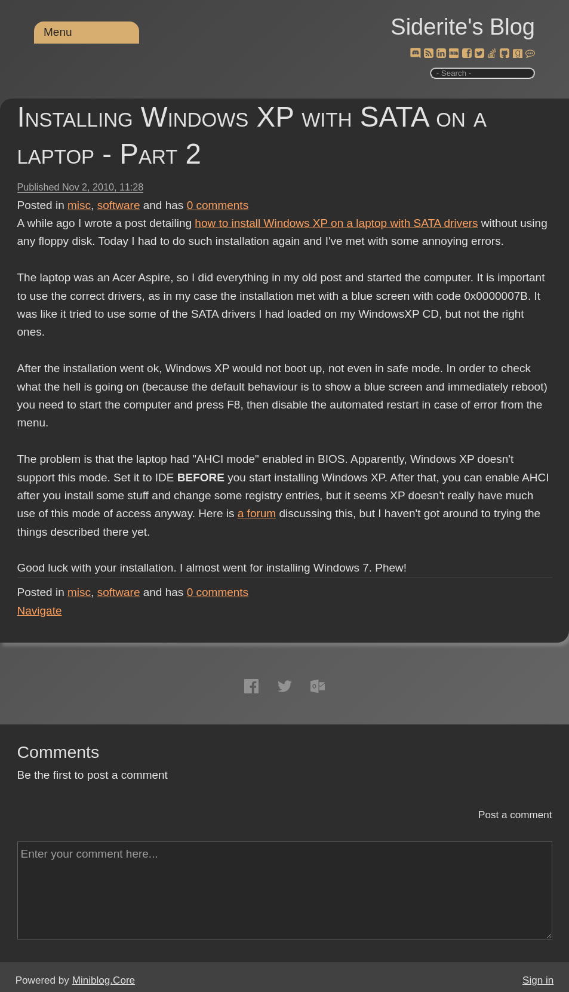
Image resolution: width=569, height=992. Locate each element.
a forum (257, 513)
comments (218, 205)
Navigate (39, 610)
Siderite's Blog (462, 26)
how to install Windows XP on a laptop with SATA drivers (336, 223)
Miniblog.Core (103, 980)
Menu (58, 32)
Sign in (537, 980)
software (118, 205)
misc (79, 205)
